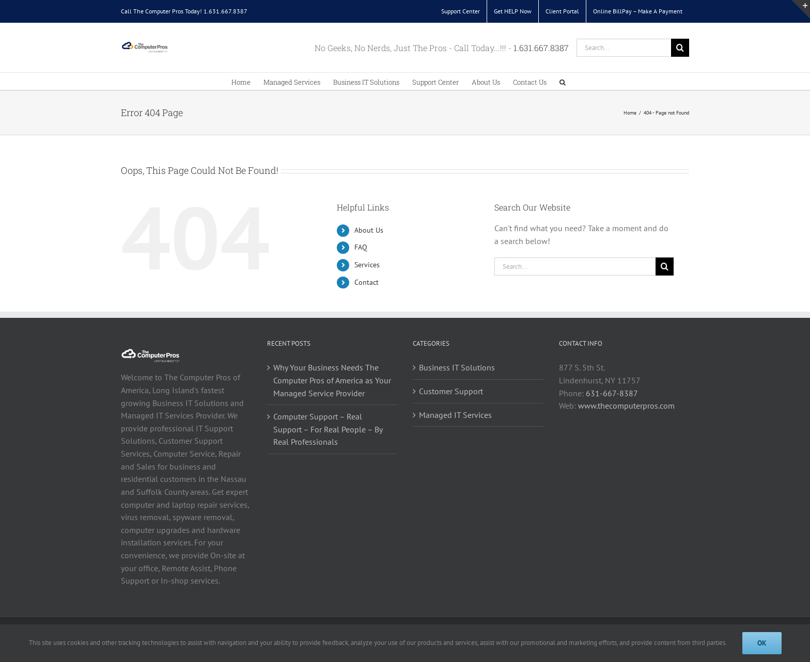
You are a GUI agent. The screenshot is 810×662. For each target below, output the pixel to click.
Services (367, 264)
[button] (562, 81)
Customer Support (451, 391)
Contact (366, 282)
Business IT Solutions (457, 367)
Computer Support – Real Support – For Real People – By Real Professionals (327, 429)
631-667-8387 (612, 393)
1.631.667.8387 (225, 11)
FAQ (360, 247)
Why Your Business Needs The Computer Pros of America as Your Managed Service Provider (332, 380)
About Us (368, 230)
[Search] (680, 48)
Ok (762, 643)
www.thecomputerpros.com (626, 405)
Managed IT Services (455, 415)
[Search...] (624, 48)
